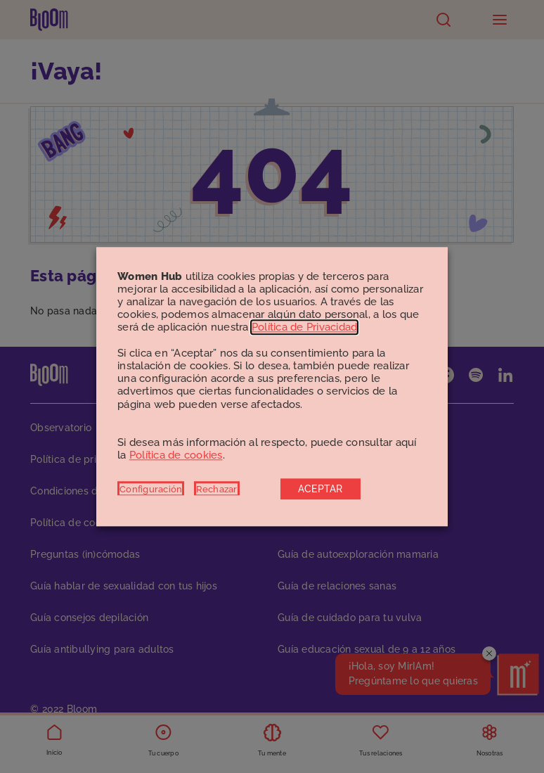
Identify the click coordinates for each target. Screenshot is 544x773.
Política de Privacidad (305, 327)
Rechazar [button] (217, 488)
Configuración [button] (150, 488)
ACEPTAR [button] (320, 488)
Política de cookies (176, 455)
